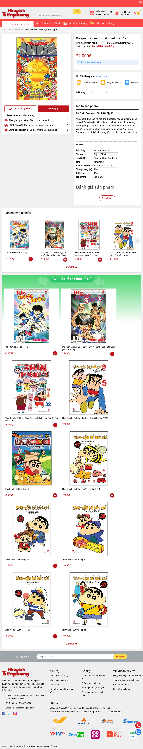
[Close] (140, 2)
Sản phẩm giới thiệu (17, 213)
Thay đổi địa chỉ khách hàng (126, 680)
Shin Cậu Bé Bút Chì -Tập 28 (74, 559)
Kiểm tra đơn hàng (105, 23)
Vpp (60, 16)
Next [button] (137, 241)
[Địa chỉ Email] (81, 656)
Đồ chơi (46, 16)
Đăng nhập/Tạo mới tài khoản (127, 675)
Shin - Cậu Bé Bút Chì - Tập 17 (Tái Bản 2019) (81, 489)
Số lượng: (80, 92)
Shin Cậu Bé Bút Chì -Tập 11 (17, 489)
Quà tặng (54, 16)
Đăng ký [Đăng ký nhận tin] (120, 656)
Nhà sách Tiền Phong (31, 746)
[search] (77, 11)
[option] (19, 240)
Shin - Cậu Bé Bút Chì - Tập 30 (17, 630)
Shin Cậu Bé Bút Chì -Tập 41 (74, 630)
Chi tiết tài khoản (121, 684)
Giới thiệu (54, 684)
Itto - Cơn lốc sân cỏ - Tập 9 (17, 252)
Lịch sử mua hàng (121, 689)
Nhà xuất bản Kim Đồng (102, 46)
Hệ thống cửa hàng (78, 23)
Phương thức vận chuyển (93, 687)
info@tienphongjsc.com (23, 708)
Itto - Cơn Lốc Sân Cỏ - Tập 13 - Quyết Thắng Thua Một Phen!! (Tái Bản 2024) (53, 255)
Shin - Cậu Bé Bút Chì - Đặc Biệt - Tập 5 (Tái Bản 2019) (85, 418)
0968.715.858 (102, 14)
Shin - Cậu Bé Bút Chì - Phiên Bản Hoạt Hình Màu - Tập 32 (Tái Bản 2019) (87, 255)
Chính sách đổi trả (51, 23)
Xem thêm (107, 198)
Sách (40, 16)
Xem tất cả (71, 267)
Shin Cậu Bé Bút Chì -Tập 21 (17, 559)
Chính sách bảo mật (59, 680)
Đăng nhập (125, 14)
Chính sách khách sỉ (91, 683)
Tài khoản (125, 12)
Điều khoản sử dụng (59, 675)
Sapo (55, 746)
